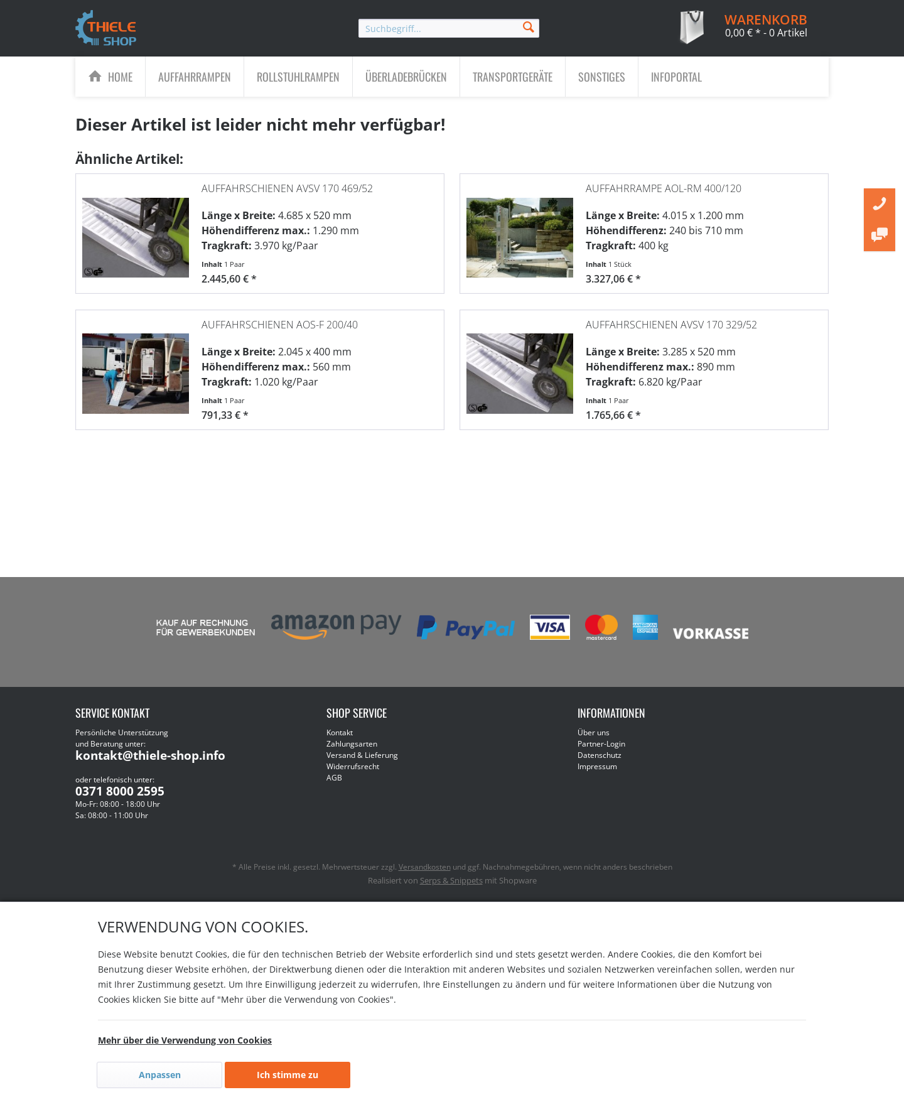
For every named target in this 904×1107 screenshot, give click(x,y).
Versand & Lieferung (362, 755)
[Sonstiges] (602, 77)
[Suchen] (529, 26)
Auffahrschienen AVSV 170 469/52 (287, 185)
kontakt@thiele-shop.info (150, 755)
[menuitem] (448, 28)
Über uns (594, 732)
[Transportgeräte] (512, 77)
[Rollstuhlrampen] (298, 77)
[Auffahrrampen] (195, 77)
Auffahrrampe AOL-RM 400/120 (663, 185)
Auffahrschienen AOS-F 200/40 (280, 321)
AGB (334, 777)
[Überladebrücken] (406, 77)
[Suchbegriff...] (448, 28)
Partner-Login (601, 743)
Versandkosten (425, 866)
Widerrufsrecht (352, 766)
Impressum (597, 766)
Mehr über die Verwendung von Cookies (185, 1040)
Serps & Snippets (451, 880)
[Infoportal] (676, 77)
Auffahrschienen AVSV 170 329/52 (671, 321)
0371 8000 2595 (119, 791)
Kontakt (339, 732)
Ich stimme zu (287, 1075)
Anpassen (160, 1075)
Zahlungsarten (351, 743)
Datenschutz (600, 755)
